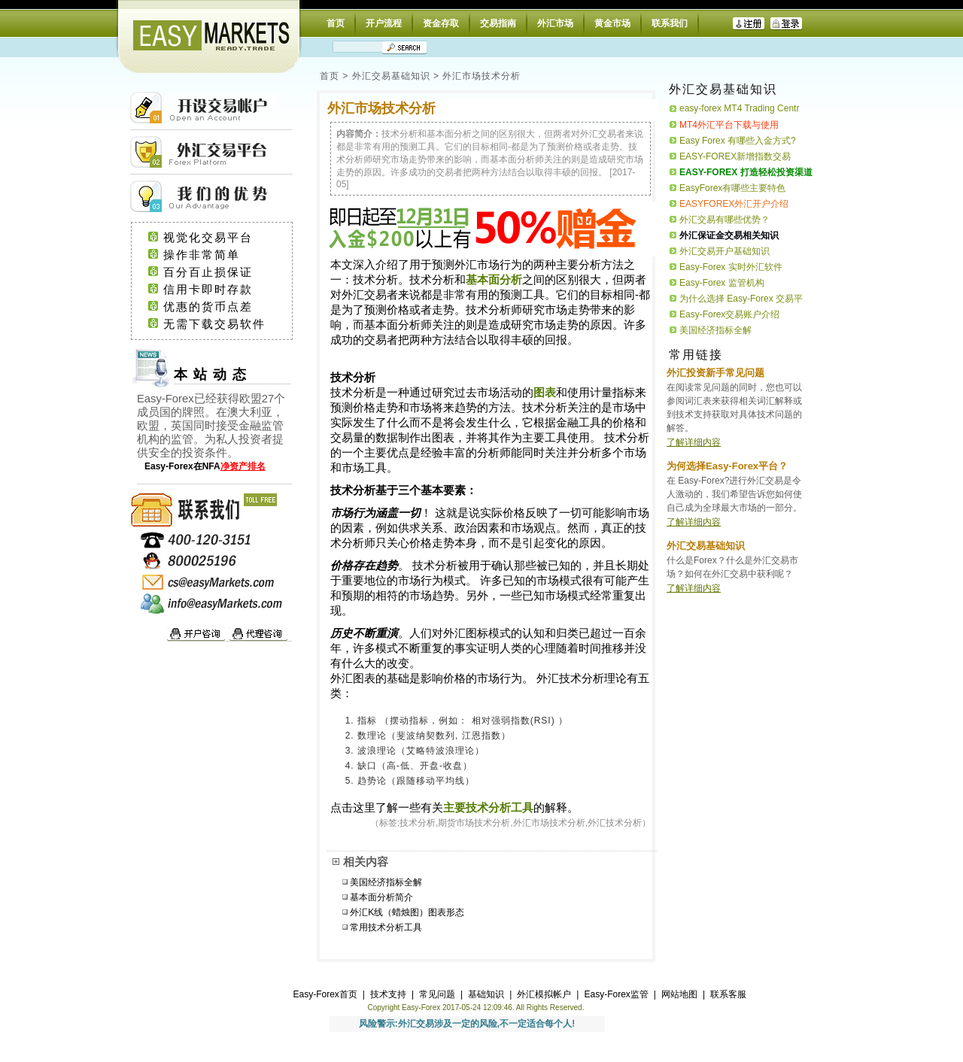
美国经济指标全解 (386, 882)
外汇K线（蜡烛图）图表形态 (407, 912)
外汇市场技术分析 (481, 76)
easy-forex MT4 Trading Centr (739, 108)
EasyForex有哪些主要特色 (732, 188)
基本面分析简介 (381, 897)
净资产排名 (243, 466)
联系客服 (728, 994)
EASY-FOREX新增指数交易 (735, 156)
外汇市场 (555, 23)
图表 (544, 393)
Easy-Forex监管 (616, 994)
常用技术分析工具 (386, 927)
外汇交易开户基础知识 (724, 251)
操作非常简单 (220, 255)
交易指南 (498, 23)
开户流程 (384, 23)
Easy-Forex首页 (325, 994)
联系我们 (670, 23)
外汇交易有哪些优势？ (724, 219)
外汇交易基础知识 (391, 76)
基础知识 (486, 994)
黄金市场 (612, 23)
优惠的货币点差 (222, 307)
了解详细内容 (694, 442)
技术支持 (388, 994)
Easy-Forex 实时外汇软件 (730, 267)
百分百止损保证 (222, 272)
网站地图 (679, 994)
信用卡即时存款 (222, 290)
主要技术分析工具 (488, 808)
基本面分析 (494, 280)
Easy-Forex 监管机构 (721, 283)
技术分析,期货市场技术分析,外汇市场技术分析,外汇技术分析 (520, 823)
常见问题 (437, 994)
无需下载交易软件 (221, 324)
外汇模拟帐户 (544, 994)
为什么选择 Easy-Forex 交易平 (741, 298)
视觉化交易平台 (222, 238)
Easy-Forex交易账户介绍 (729, 314)
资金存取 (441, 23)
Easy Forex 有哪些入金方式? (737, 140)
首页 (336, 23)
